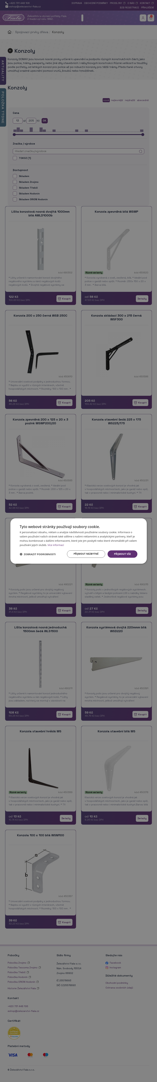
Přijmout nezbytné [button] (84, 554)
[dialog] (78, 541)
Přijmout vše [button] (122, 554)
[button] (38, 554)
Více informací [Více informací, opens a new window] (56, 544)
